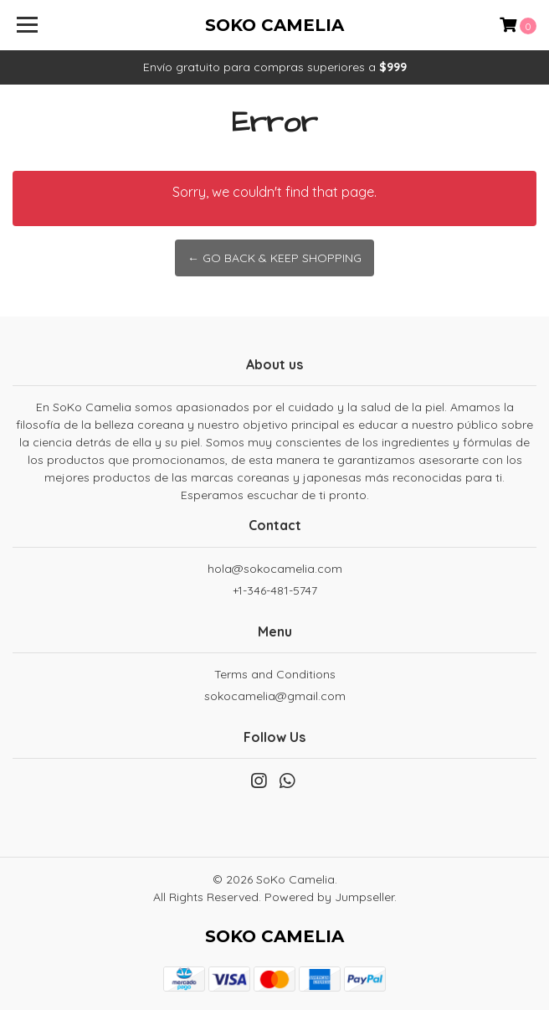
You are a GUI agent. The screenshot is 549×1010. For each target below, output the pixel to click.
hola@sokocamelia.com (275, 568)
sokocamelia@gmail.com (275, 695)
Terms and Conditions (275, 674)
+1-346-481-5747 (275, 590)
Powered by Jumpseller (329, 896)
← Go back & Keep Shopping (274, 257)
